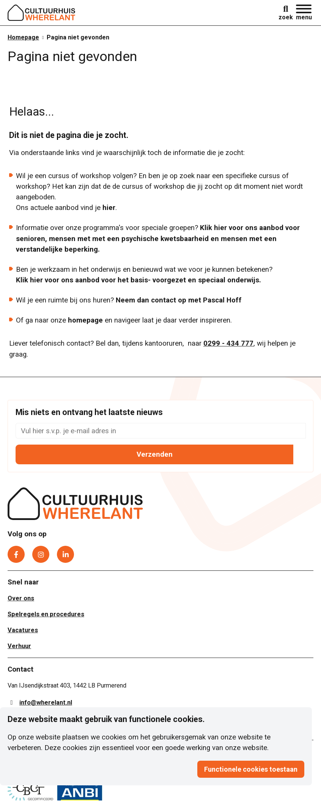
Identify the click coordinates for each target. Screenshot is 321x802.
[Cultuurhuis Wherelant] (75, 502)
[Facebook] (16, 552)
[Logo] (42, 12)
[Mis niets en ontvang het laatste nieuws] (161, 428)
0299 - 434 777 (228, 341)
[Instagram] (40, 552)
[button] (303, 12)
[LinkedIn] (65, 552)
